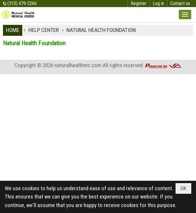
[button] (185, 14)
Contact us (180, 3)
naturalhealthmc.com (78, 65)
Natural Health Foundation (34, 43)
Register (138, 3)
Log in (158, 3)
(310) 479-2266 (22, 3)
